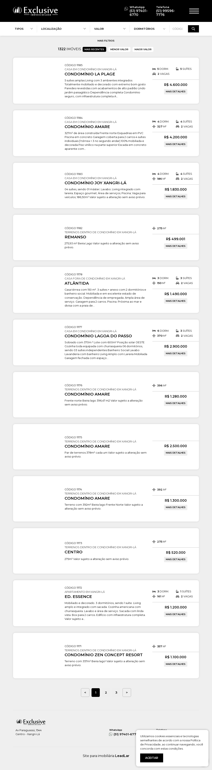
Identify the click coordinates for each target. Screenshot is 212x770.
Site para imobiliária (106, 756)
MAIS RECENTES (94, 49)
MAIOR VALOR (143, 49)
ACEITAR (151, 758)
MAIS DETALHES (176, 91)
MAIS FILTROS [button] (106, 40)
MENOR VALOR (119, 49)
